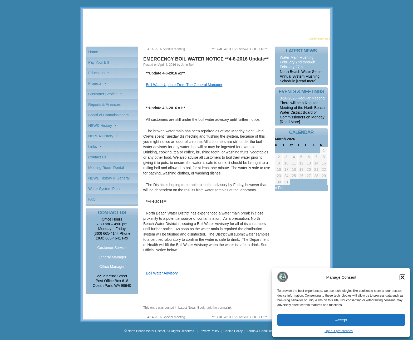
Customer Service (102, 94)
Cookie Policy (233, 331)
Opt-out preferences (338, 331)
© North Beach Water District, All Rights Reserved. (159, 331)
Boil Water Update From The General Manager (184, 85)
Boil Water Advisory (162, 273)
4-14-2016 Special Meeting (164, 49)
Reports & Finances (104, 104)
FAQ (92, 199)
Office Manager (111, 266)
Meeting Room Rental (106, 168)
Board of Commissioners (108, 115)
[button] (402, 277)
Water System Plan (104, 189)
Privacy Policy (209, 331)
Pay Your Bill (98, 62)
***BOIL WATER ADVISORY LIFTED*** (241, 49)
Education (96, 73)
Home (93, 52)
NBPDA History (100, 136)
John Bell (187, 65)
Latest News (187, 307)
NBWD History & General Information (109, 179)
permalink (225, 307)
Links (92, 146)
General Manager (112, 257)
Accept (341, 320)
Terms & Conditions (260, 331)
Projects (95, 83)
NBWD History (100, 125)
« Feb (279, 188)
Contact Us (97, 157)
